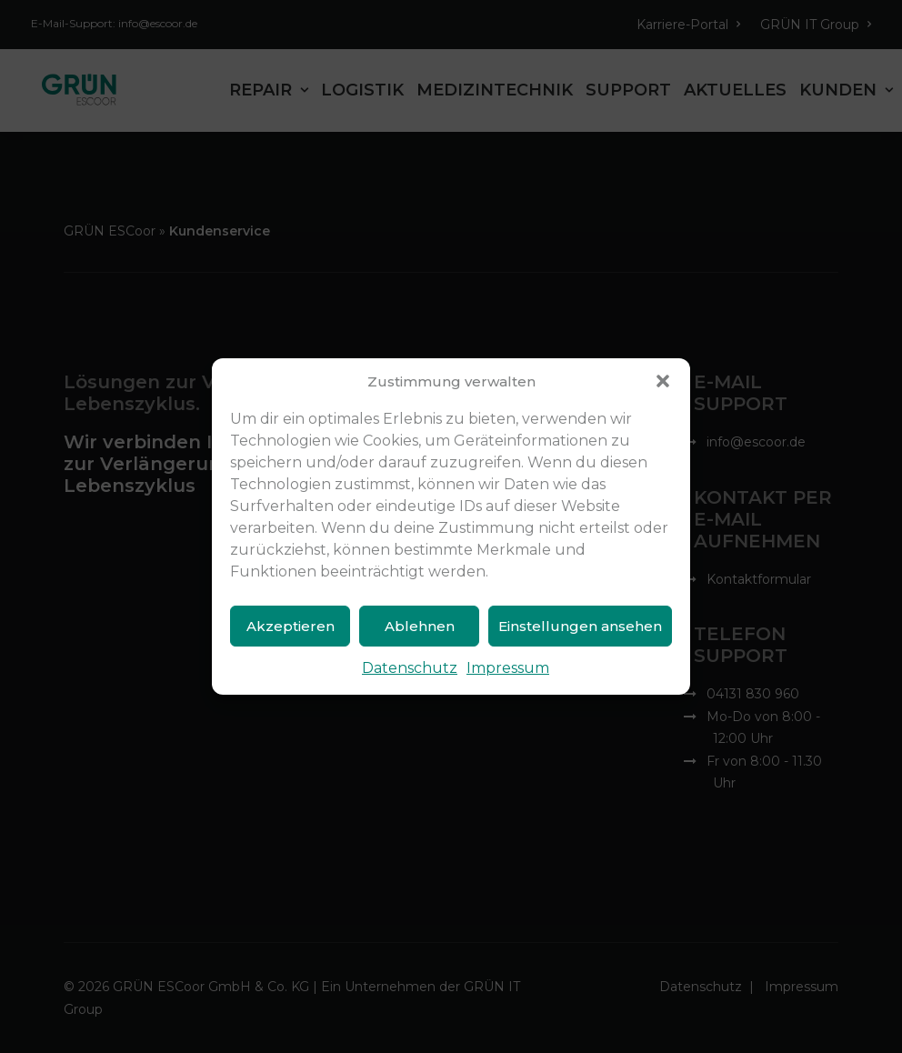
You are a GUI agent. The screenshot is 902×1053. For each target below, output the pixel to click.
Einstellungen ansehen (580, 626)
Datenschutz (409, 668)
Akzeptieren (290, 626)
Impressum (507, 668)
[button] (663, 381)
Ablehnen (420, 626)
